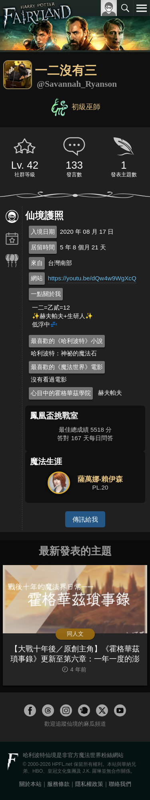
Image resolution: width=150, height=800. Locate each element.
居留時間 (43, 247)
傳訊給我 (85, 519)
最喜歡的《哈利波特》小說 (67, 340)
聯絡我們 (120, 784)
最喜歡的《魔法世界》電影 (67, 366)
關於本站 (30, 784)
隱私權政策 (89, 784)
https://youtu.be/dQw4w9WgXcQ (92, 278)
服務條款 (58, 784)
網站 (37, 278)
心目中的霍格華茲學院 (61, 393)
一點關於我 (46, 293)
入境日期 (43, 231)
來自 (37, 262)
